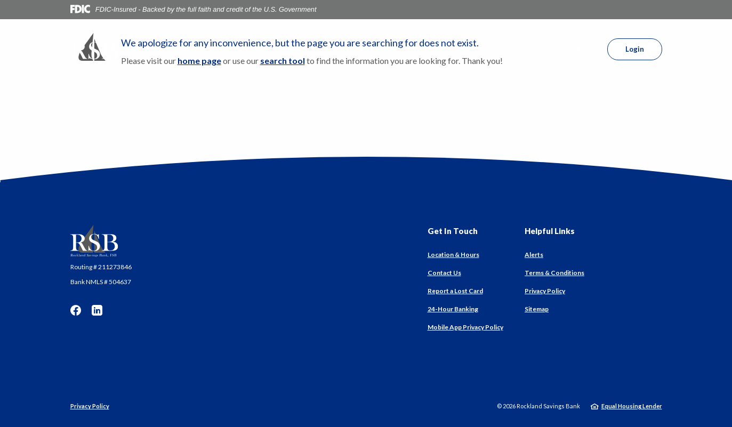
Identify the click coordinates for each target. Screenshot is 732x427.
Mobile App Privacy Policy (465, 327)
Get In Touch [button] (453, 231)
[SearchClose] (577, 49)
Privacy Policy (545, 291)
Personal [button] (285, 49)
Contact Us (444, 273)
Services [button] (370, 49)
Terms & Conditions (554, 273)
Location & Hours (453, 255)
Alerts (534, 255)
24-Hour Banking (453, 309)
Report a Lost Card (455, 291)
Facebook (75, 310)
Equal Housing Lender (631, 405)
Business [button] (328, 49)
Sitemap (537, 309)
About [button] (408, 49)
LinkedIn (97, 310)
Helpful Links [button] (550, 231)
